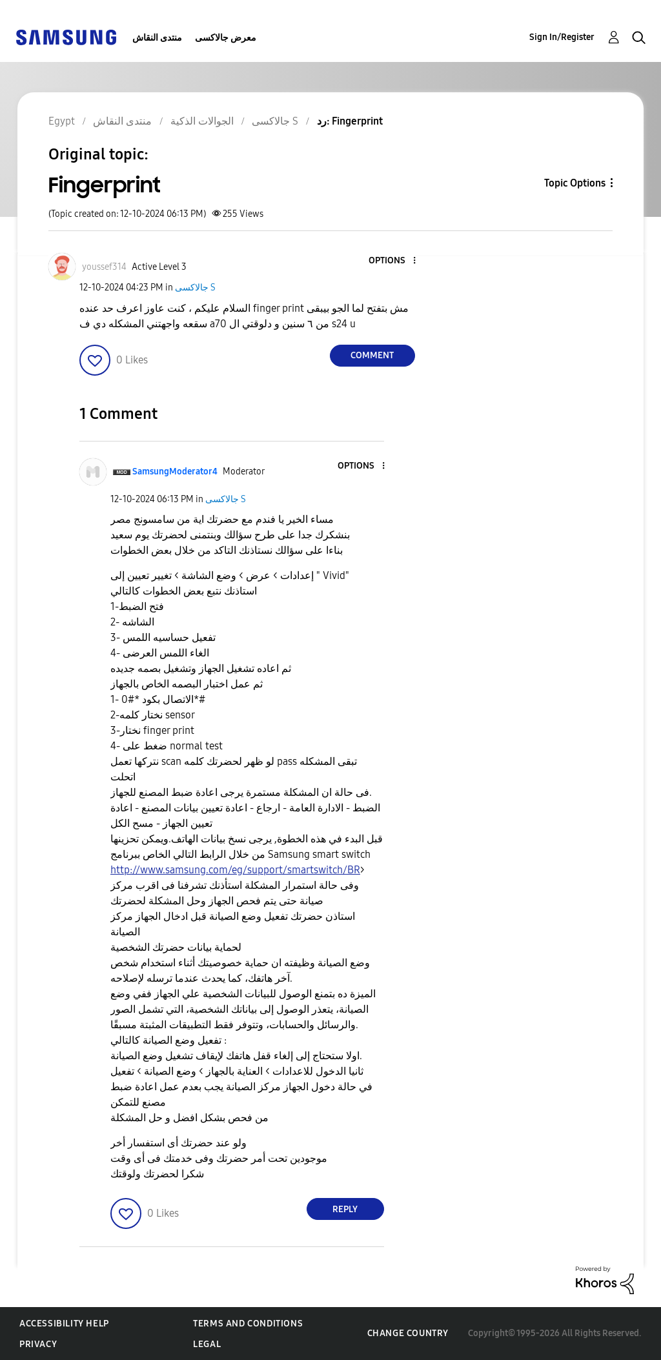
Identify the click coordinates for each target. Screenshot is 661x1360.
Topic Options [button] (574, 183)
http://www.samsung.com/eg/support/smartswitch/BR (235, 870)
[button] (392, 261)
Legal (207, 1344)
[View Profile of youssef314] (104, 266)
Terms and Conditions (248, 1323)
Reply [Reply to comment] (345, 1209)
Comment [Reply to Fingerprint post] (372, 355)
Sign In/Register (562, 37)
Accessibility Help (64, 1323)
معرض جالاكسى (225, 37)
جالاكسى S (195, 287)
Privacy (38, 1344)
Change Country (408, 1333)
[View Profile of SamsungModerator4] (175, 471)
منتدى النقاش (157, 37)
